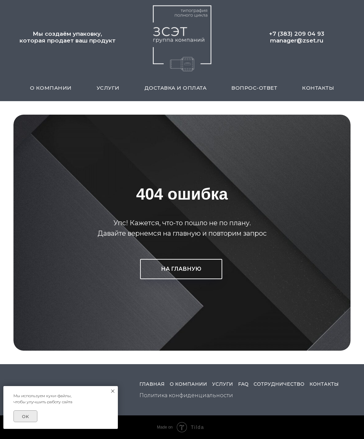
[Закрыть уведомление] (112, 391)
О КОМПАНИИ (51, 88)
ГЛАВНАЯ (152, 384)
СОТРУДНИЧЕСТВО (279, 384)
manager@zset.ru (296, 40)
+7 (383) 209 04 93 (296, 33)
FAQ (243, 384)
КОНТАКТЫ (318, 88)
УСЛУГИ (108, 88)
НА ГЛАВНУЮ (181, 269)
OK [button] (25, 416)
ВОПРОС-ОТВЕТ (254, 88)
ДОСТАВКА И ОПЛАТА (175, 88)
